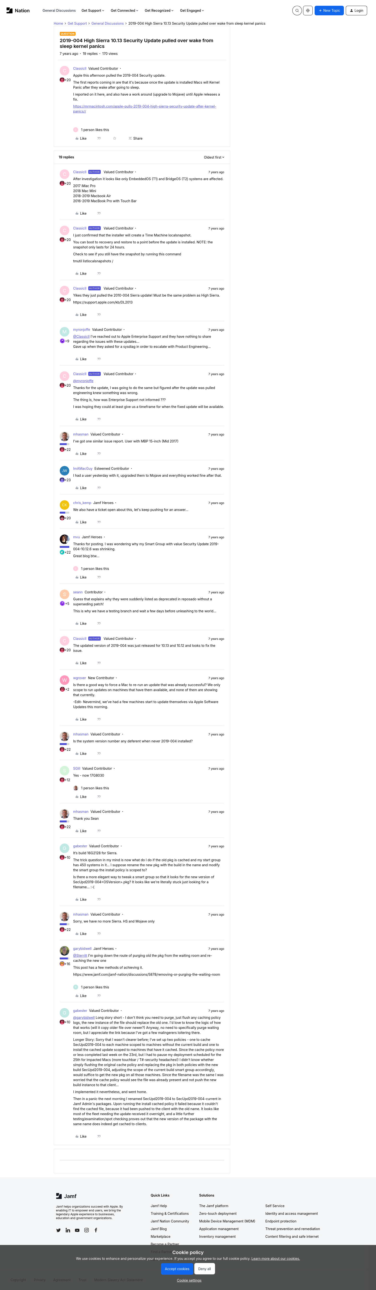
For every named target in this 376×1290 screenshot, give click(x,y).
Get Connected (125, 10)
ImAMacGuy (83, 468)
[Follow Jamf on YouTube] (77, 1230)
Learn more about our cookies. (276, 1258)
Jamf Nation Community (170, 1221)
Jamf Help (159, 1206)
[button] (329, 10)
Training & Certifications (170, 1213)
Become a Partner (165, 1244)
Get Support (93, 10)
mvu (76, 537)
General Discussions (59, 10)
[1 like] (91, 129)
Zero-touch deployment (218, 1213)
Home (58, 23)
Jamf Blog (159, 1229)
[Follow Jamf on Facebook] (96, 1230)
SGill (76, 768)
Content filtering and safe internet (292, 1236)
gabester (80, 846)
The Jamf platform (214, 1206)
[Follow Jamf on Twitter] (58, 1230)
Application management (219, 1229)
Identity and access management (291, 1213)
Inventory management (217, 1236)
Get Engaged (192, 10)
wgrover (79, 678)
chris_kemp (82, 503)
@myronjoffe (83, 381)
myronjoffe (81, 329)
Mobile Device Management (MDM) (227, 1221)
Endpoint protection (281, 1221)
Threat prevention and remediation (292, 1229)
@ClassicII (81, 336)
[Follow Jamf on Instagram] (86, 1230)
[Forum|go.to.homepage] (18, 10)
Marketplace (160, 1236)
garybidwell (82, 948)
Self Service (275, 1206)
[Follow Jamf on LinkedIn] (67, 1230)
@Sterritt (80, 955)
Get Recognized (159, 10)
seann (78, 592)
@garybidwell (84, 1017)
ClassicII (79, 68)
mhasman (80, 434)
